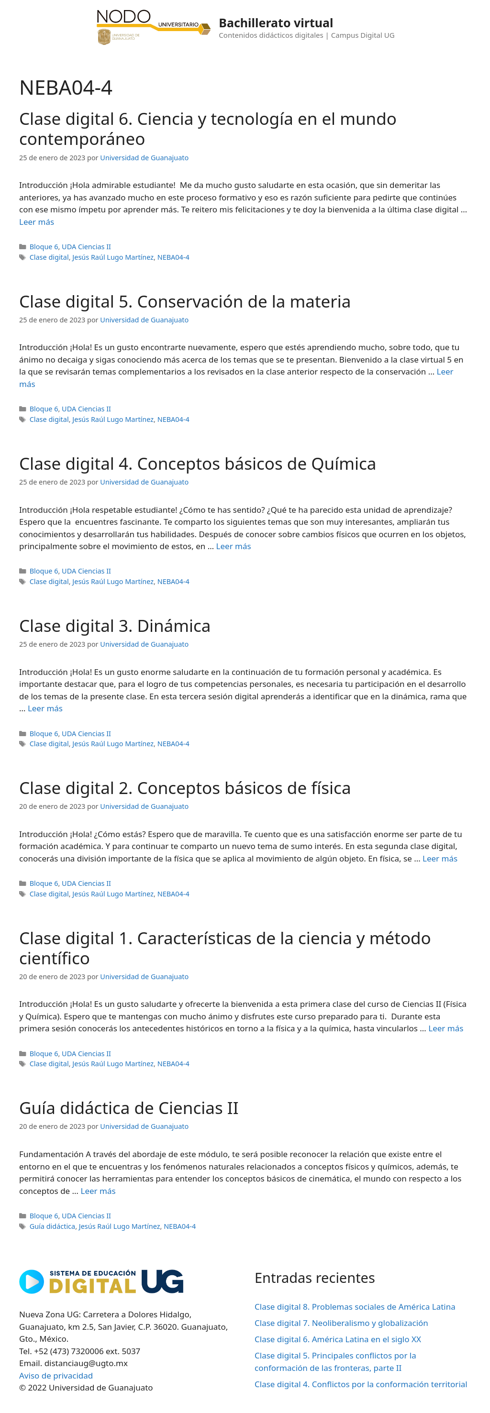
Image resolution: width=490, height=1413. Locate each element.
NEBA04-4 (173, 257)
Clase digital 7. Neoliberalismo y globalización (341, 1322)
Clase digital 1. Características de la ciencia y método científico (225, 948)
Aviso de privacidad (56, 1375)
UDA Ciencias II (86, 246)
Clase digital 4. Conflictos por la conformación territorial (361, 1384)
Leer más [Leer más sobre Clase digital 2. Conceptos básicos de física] (440, 858)
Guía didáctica (53, 1226)
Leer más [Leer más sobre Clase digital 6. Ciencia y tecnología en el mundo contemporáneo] (36, 221)
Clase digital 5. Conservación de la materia (185, 301)
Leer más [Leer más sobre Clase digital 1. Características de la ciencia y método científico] (445, 1028)
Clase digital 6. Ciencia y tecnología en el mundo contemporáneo (208, 128)
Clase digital (49, 257)
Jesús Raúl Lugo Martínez (113, 257)
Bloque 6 (44, 246)
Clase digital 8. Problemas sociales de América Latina (355, 1306)
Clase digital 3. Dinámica (115, 625)
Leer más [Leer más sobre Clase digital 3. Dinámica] (45, 708)
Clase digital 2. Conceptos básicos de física (185, 787)
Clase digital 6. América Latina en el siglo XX (338, 1339)
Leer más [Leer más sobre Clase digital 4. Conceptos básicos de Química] (233, 546)
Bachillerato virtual (276, 22)
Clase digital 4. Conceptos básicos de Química (197, 463)
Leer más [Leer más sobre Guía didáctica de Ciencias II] (97, 1190)
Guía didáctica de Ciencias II (129, 1107)
